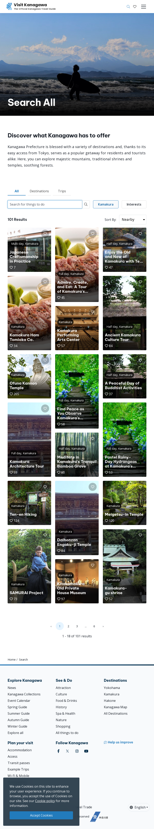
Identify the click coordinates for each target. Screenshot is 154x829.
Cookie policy (45, 801)
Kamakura (111, 694)
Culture (61, 694)
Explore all (15, 733)
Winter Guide (17, 726)
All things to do (67, 733)
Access (12, 756)
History (61, 707)
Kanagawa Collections (24, 694)
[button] (134, 6)
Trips (62, 191)
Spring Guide (17, 707)
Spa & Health (65, 713)
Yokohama (112, 688)
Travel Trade (82, 807)
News (12, 688)
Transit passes (19, 763)
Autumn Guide (18, 720)
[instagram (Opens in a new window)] (77, 751)
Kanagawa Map (115, 707)
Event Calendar (19, 700)
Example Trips (18, 769)
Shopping (63, 726)
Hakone (110, 700)
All (17, 191)
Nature (61, 720)
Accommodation (20, 750)
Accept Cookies (41, 815)
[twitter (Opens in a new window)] (67, 751)
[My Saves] (135, 7)
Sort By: (110, 219)
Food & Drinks (66, 700)
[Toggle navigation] (144, 7)
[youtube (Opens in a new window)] (86, 751)
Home (12, 659)
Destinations (39, 191)
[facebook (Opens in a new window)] (58, 751)
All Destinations (116, 713)
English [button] (138, 807)
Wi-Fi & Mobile (18, 776)
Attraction (63, 688)
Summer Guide (19, 713)
